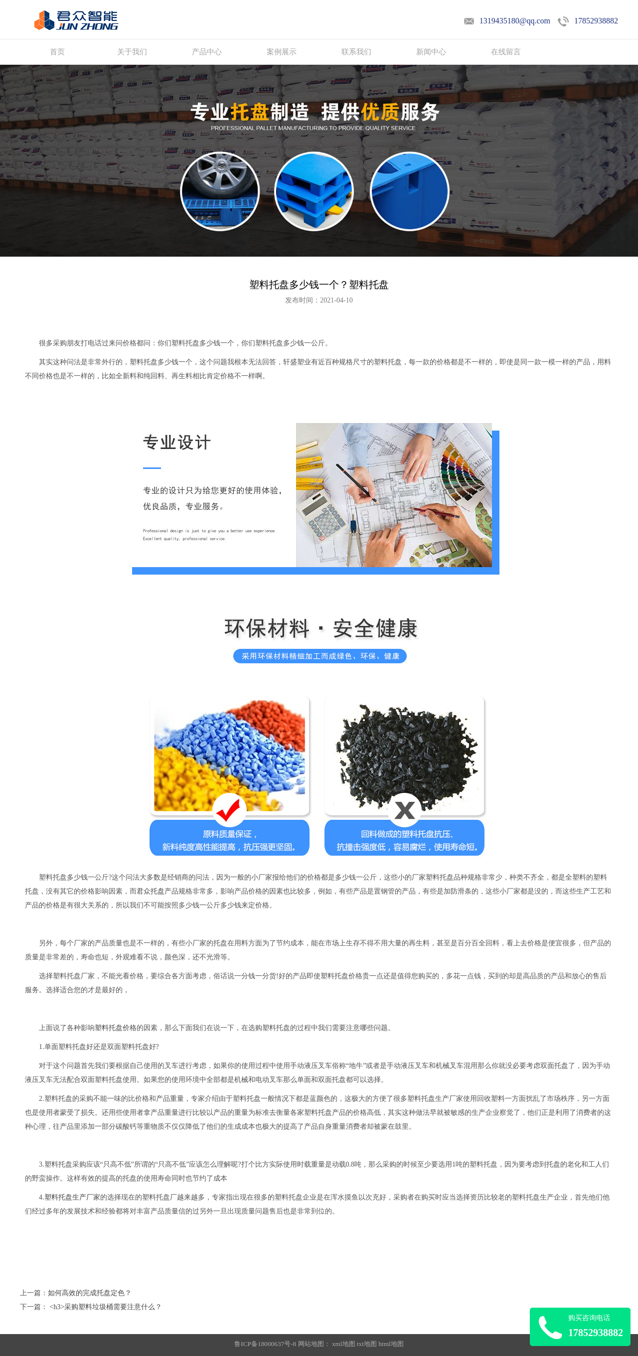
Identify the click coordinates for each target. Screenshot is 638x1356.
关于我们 (132, 52)
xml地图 (343, 1344)
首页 (57, 52)
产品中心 (207, 52)
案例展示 (282, 52)
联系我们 (356, 52)
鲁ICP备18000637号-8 (266, 1344)
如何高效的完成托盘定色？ (90, 1293)
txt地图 (367, 1344)
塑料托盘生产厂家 (72, 1197)
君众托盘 (150, 891)
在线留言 (506, 52)
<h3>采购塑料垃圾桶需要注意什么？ (105, 1307)
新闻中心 (431, 52)
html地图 (390, 1344)
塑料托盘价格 (116, 1028)
